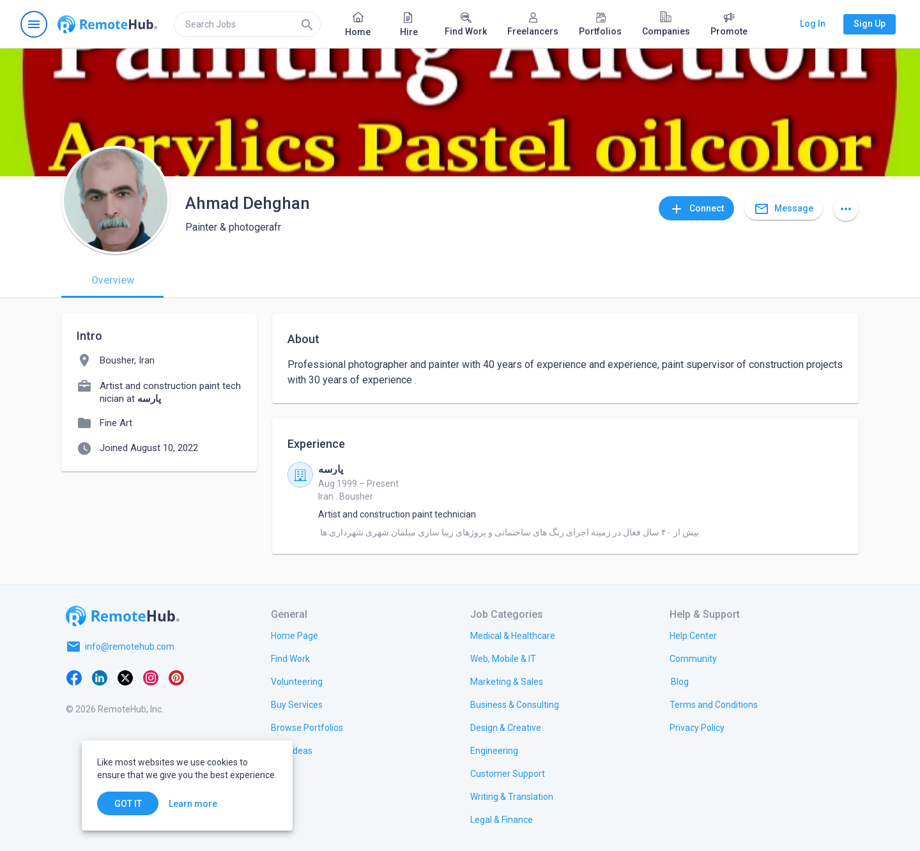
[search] (247, 24)
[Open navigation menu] (33, 24)
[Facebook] (74, 677)
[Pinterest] (176, 677)
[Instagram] (151, 677)
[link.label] (693, 635)
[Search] (307, 24)
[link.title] (294, 635)
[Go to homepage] (107, 24)
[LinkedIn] (99, 677)
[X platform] (125, 677)
